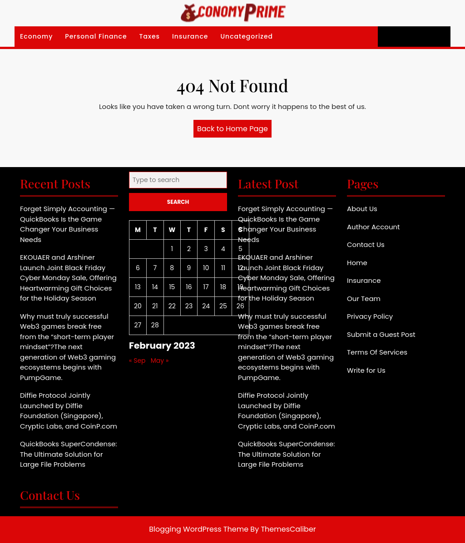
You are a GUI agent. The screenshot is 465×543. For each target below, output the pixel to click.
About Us (362, 208)
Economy (36, 36)
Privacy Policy (370, 316)
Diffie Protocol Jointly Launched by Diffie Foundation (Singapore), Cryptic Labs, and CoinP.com (68, 410)
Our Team (364, 298)
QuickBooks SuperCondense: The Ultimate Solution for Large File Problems (68, 454)
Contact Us (366, 244)
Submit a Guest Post (381, 334)
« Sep (137, 360)
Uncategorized (246, 36)
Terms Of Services (377, 352)
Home (357, 262)
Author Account (373, 227)
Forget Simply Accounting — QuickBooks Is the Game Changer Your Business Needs (67, 224)
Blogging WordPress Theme (198, 529)
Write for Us (366, 370)
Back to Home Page (234, 130)
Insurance (190, 36)
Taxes (149, 36)
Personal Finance (96, 36)
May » (160, 360)
